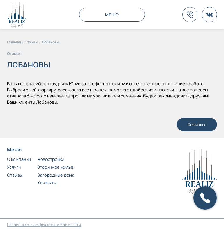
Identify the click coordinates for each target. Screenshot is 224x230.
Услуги (14, 167)
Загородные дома (55, 175)
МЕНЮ (112, 15)
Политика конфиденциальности (44, 224)
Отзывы (15, 175)
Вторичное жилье (55, 167)
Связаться (197, 124)
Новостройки (50, 159)
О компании (19, 159)
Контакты (47, 183)
